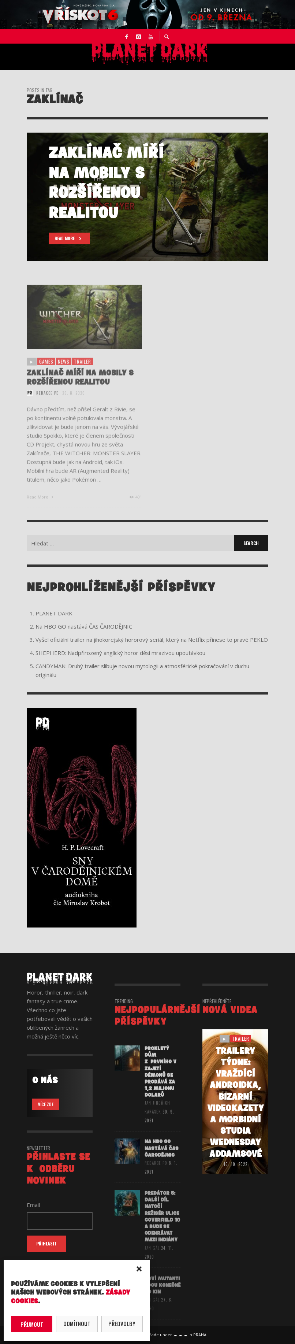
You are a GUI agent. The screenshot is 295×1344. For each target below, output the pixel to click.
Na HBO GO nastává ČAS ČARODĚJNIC (84, 626)
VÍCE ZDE (45, 1104)
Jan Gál (152, 1257)
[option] (147, 197)
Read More (41, 505)
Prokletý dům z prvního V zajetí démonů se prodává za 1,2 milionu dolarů (160, 1080)
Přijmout (31, 1324)
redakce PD (47, 401)
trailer (82, 370)
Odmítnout (76, 1323)
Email (33, 1204)
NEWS (64, 370)
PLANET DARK (54, 613)
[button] (139, 1269)
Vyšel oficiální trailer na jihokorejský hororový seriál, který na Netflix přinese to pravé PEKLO (152, 639)
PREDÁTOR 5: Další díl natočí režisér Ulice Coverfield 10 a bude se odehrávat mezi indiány (162, 1226)
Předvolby (121, 1323)
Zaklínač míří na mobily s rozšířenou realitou (80, 386)
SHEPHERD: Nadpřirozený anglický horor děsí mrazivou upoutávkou (120, 652)
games (46, 370)
